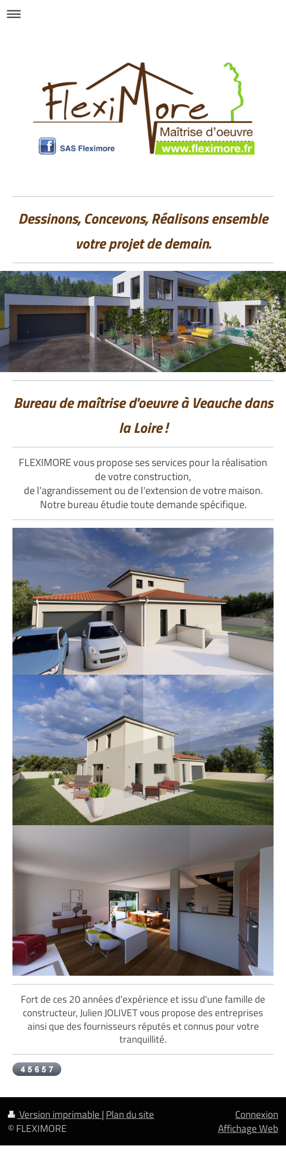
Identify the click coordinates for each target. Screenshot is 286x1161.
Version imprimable (55, 1114)
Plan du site (130, 1114)
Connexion (256, 1114)
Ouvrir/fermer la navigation (143, 14)
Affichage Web (248, 1128)
